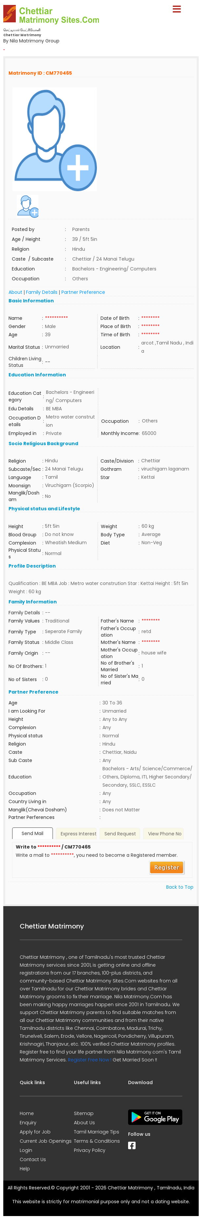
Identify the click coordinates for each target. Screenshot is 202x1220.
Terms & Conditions (97, 1141)
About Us (84, 1122)
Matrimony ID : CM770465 (40, 73)
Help (25, 1168)
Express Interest (79, 833)
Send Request (120, 833)
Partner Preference (83, 292)
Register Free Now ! (89, 1059)
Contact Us (33, 1159)
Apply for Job (35, 1132)
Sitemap (84, 1113)
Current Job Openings (46, 1141)
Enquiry (28, 1122)
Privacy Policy (89, 1150)
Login (26, 1150)
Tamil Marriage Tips (96, 1132)
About (15, 292)
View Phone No (165, 833)
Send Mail (32, 833)
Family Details (41, 292)
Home (27, 1113)
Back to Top (179, 887)
